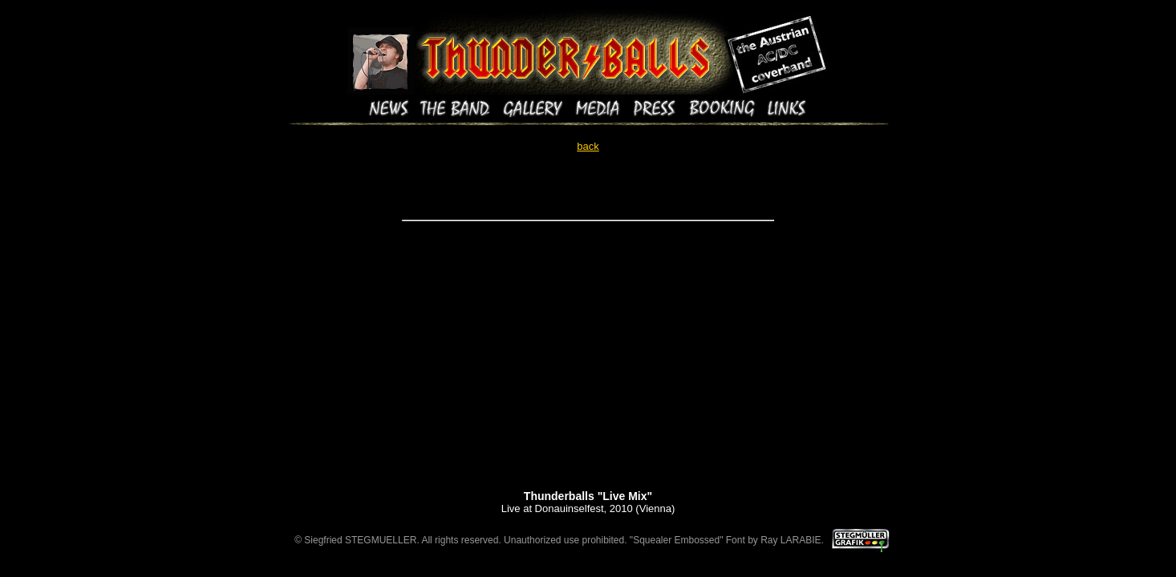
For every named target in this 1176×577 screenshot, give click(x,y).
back (587, 146)
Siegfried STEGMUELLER (360, 540)
